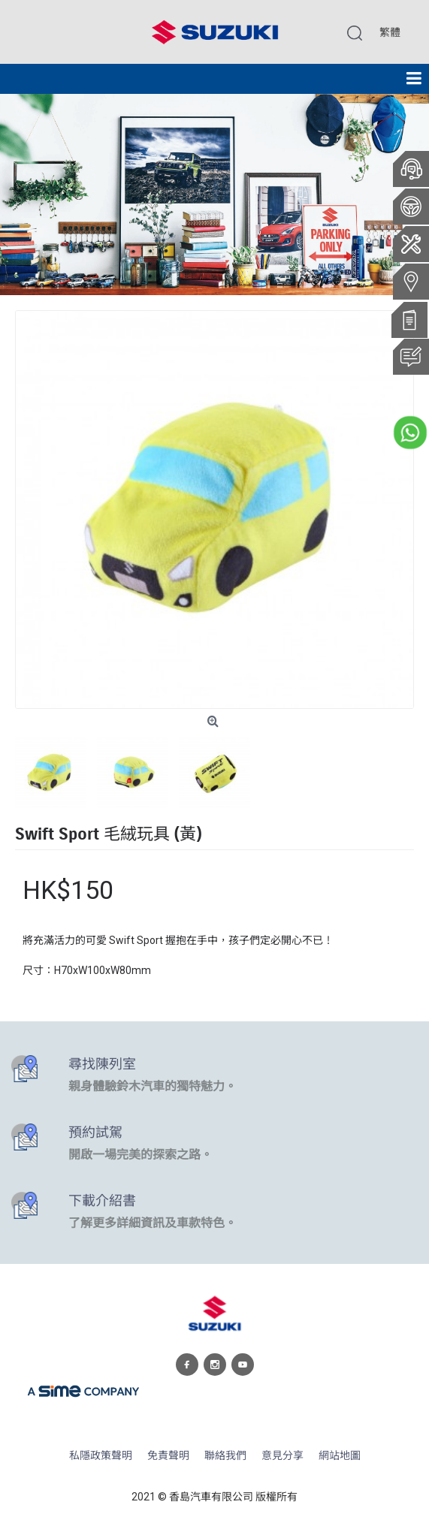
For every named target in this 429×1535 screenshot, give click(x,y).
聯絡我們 (225, 1455)
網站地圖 (340, 1455)
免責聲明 (168, 1455)
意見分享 (282, 1455)
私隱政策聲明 (100, 1455)
